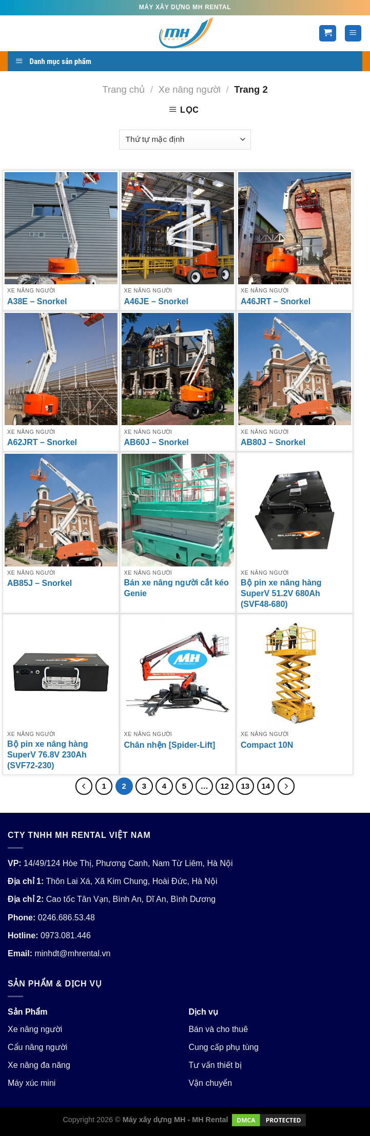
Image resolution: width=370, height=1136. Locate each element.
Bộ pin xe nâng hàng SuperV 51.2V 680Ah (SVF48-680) (281, 593)
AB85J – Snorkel (39, 583)
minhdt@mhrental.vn (72, 953)
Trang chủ (123, 89)
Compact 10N (267, 745)
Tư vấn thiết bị (214, 1065)
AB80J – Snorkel (273, 442)
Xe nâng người (190, 89)
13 (245, 786)
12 (224, 786)
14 (266, 786)
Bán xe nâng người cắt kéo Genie (176, 588)
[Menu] (353, 33)
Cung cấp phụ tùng (223, 1047)
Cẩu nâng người (37, 1047)
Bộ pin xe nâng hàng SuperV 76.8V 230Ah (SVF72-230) (47, 755)
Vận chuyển (210, 1083)
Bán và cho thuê (218, 1029)
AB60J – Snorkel (156, 442)
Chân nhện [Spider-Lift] (170, 745)
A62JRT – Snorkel (42, 442)
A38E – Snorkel (37, 301)
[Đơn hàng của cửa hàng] (185, 140)
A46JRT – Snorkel (275, 301)
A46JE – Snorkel (156, 301)
